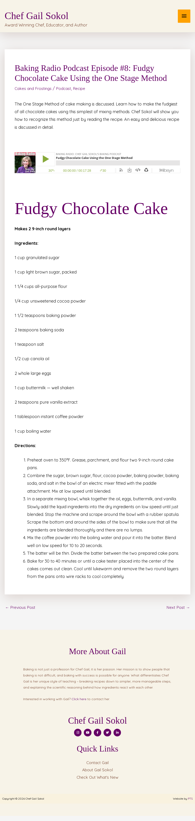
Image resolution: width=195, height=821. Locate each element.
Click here (79, 703)
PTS (190, 803)
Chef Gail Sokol (62, 14)
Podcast (66, 92)
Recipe (82, 92)
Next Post (178, 611)
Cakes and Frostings (34, 92)
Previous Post (20, 611)
